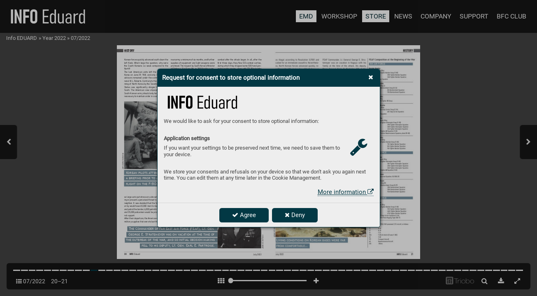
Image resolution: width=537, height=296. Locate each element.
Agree (244, 215)
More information (346, 192)
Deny (295, 215)
